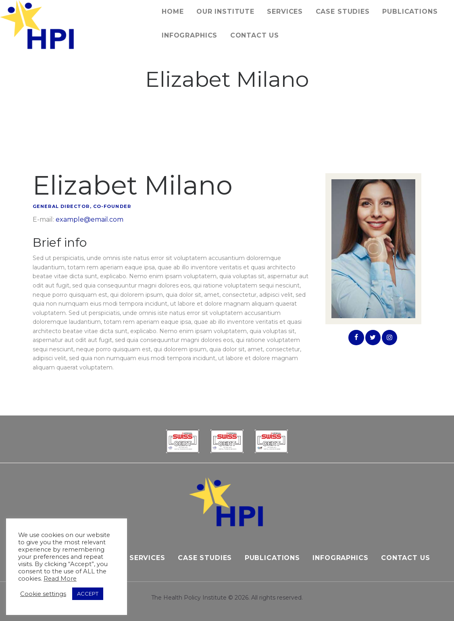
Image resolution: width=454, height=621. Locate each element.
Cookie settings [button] (43, 594)
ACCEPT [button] (87, 593)
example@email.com (89, 219)
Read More (60, 578)
